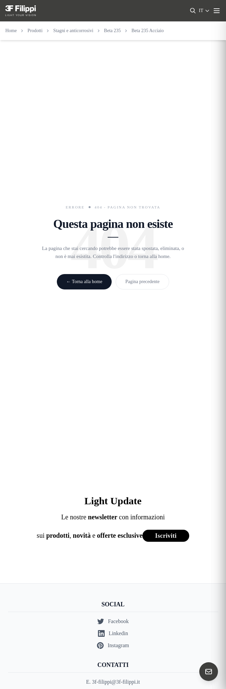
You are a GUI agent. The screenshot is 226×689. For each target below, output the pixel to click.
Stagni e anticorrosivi (73, 30)
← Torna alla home (84, 281)
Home (11, 30)
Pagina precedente (142, 281)
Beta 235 (112, 30)
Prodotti (34, 30)
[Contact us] (208, 671)
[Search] (193, 10)
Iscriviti (166, 535)
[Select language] (204, 10)
